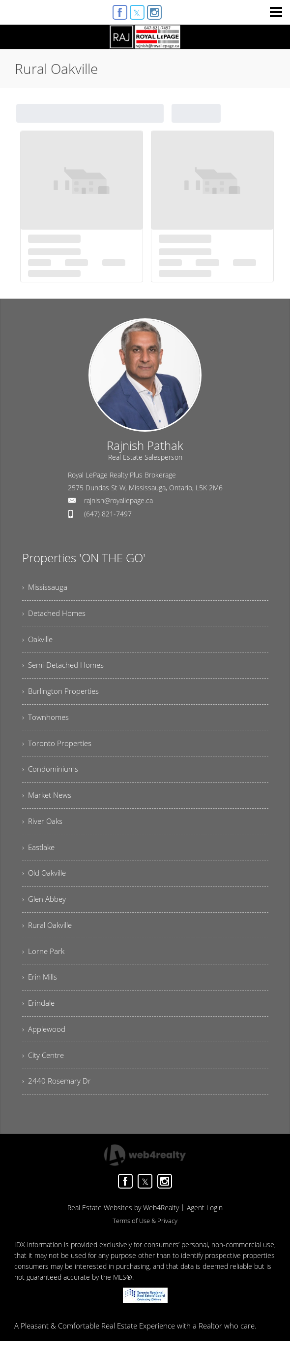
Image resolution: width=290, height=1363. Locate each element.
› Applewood (45, 1048)
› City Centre (44, 1075)
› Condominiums (51, 777)
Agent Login (205, 1229)
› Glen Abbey (45, 913)
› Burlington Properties (62, 696)
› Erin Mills (41, 994)
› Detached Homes (55, 615)
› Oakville (39, 642)
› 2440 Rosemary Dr (57, 1102)
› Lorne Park (43, 967)
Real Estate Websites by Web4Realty (123, 1229)
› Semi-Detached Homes (65, 669)
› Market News (48, 804)
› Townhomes (46, 723)
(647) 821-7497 (108, 513)
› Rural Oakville (49, 940)
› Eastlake (39, 858)
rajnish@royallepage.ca (118, 500)
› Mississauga (45, 587)
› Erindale (39, 1021)
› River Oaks (43, 831)
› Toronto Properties (57, 750)
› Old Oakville (46, 886)
